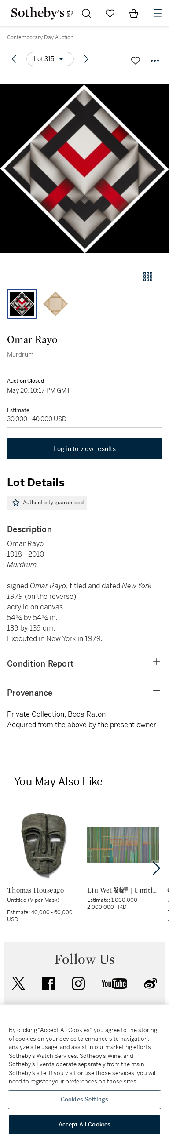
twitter (18, 983)
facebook (48, 983)
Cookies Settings (84, 1099)
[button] (84, 168)
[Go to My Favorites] (110, 13)
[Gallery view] (148, 276)
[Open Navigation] (157, 13)
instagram (78, 983)
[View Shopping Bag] (134, 13)
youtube (114, 983)
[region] (84, 1073)
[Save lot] (136, 61)
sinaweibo (150, 983)
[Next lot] (86, 59)
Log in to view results (84, 449)
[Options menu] (50, 59)
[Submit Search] (86, 13)
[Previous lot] (14, 59)
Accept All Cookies (84, 1124)
